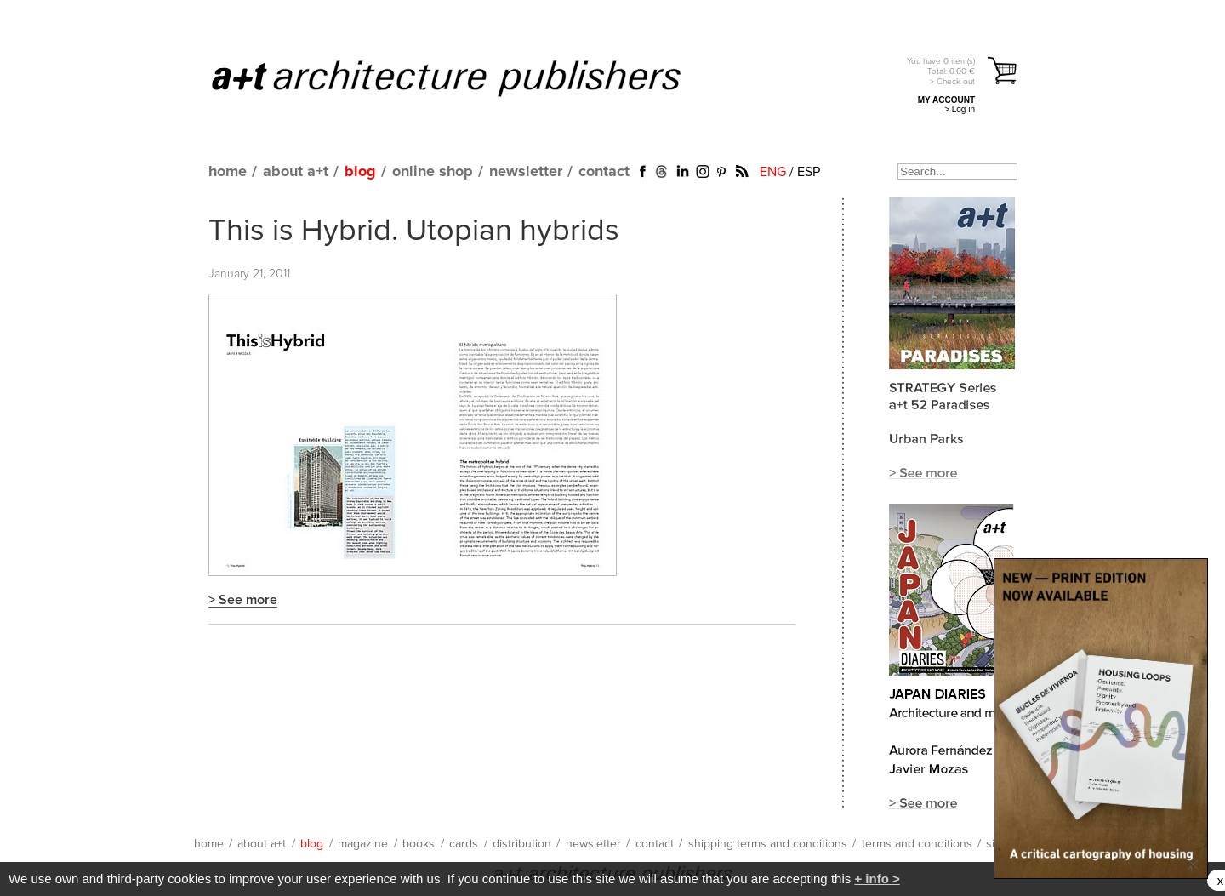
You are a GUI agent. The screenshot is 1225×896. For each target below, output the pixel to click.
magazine (363, 844)
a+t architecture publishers (467, 77)
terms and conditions (917, 844)
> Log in (959, 109)
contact (604, 172)
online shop (432, 172)
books (418, 844)
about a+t (295, 172)
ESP (808, 172)
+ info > (876, 878)
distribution (522, 844)
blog (360, 172)
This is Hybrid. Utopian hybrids (413, 231)
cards (463, 844)
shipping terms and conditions (767, 844)
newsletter (525, 172)
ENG (773, 172)
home (227, 172)
